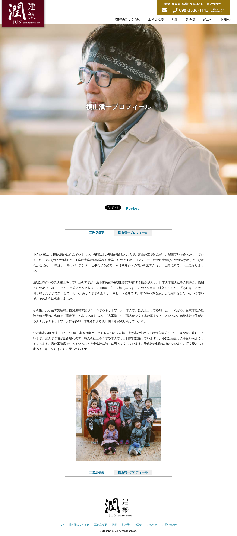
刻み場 (190, 19)
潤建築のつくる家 (127, 19)
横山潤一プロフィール (133, 233)
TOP (62, 524)
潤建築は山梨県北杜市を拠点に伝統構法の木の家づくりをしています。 (23, 14)
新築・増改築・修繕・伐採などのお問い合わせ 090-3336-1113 (193, 7)
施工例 (208, 19)
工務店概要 (156, 19)
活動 (175, 19)
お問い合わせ (169, 524)
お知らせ (226, 19)
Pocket (132, 208)
